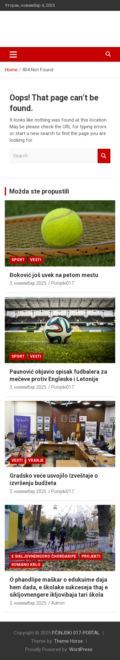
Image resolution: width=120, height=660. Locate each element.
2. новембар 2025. (28, 603)
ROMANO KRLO (26, 564)
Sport (18, 260)
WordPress (80, 649)
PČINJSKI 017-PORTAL (54, 22)
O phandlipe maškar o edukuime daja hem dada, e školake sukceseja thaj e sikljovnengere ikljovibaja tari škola (59, 587)
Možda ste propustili (39, 191)
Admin (58, 603)
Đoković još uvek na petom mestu (54, 275)
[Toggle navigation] (13, 54)
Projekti (91, 556)
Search (104, 156)
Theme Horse (68, 641)
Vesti (35, 260)
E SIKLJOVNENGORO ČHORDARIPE (44, 556)
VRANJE (36, 460)
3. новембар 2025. (28, 283)
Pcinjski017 (62, 283)
